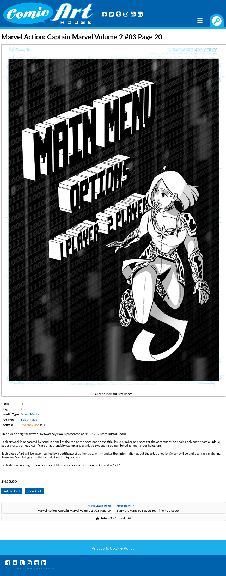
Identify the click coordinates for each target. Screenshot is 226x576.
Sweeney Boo (30, 425)
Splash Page (29, 419)
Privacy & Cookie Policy (113, 548)
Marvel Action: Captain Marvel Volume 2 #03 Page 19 (74, 508)
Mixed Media (30, 414)
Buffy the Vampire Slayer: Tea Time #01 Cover (148, 508)
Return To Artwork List (115, 518)
